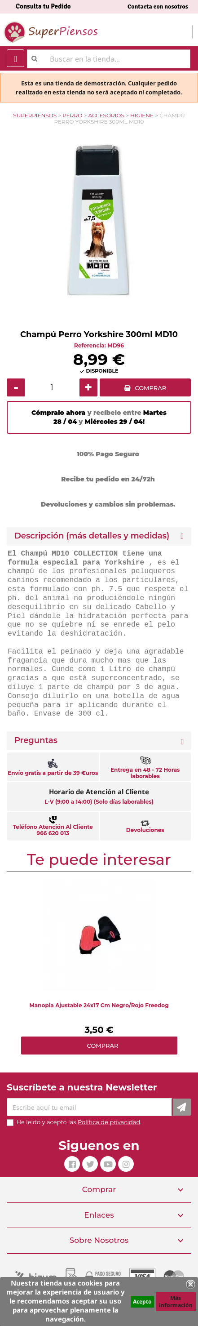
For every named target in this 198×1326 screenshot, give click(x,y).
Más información (176, 1301)
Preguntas (35, 740)
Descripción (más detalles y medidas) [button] (91, 536)
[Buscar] (108, 58)
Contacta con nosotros (158, 6)
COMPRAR (150, 388)
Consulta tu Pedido (43, 6)
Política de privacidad (109, 1122)
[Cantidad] (52, 387)
